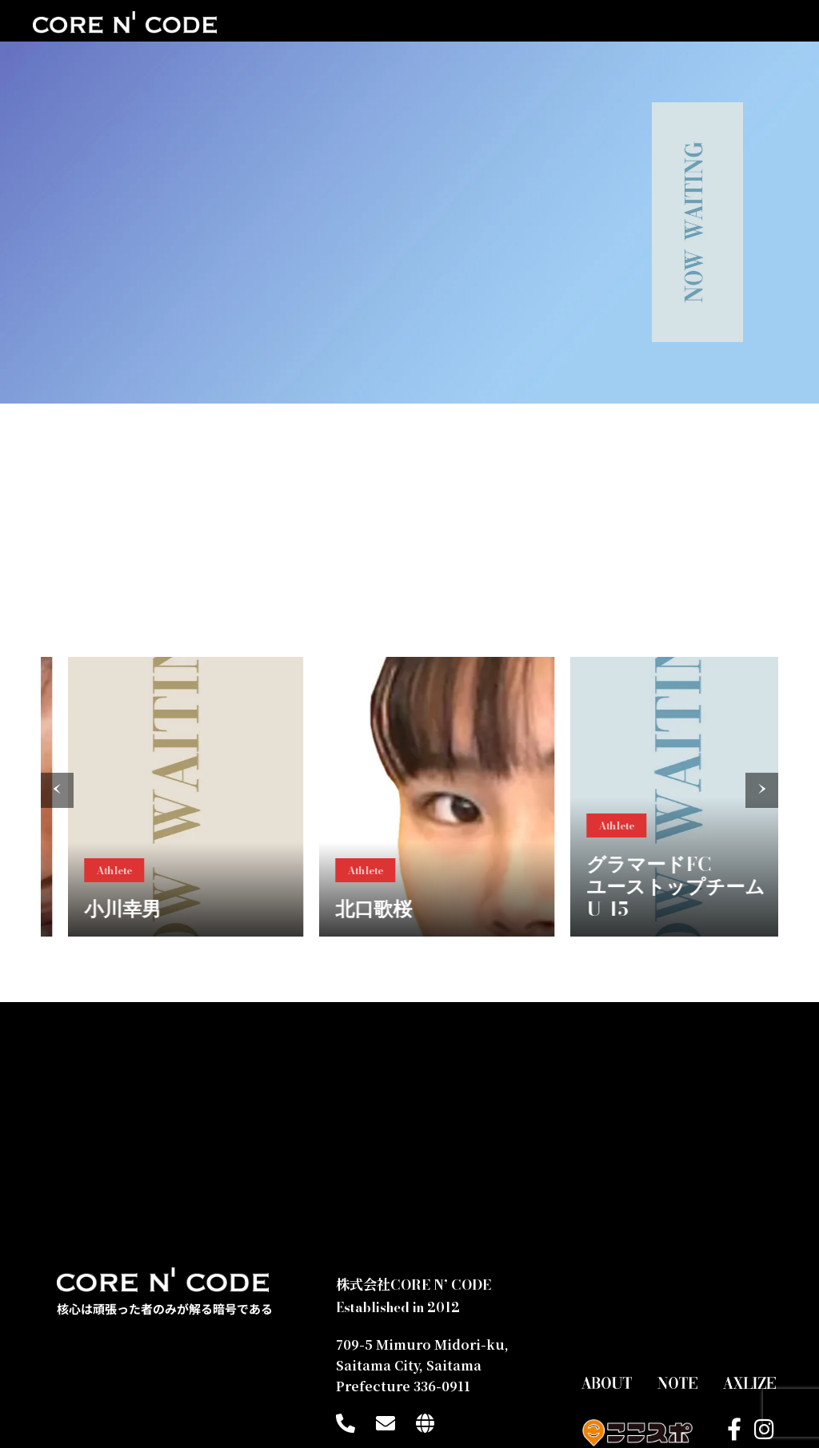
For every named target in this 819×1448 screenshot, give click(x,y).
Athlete (180, 868)
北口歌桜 (439, 906)
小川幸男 (188, 906)
